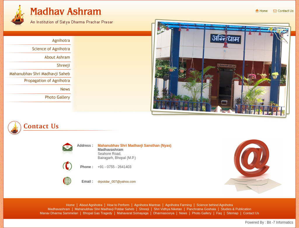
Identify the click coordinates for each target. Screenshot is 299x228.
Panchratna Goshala (201, 209)
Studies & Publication (236, 209)
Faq (219, 213)
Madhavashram (59, 209)
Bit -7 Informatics (280, 222)
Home (70, 205)
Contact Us (251, 213)
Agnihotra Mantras (147, 205)
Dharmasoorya (163, 213)
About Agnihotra (90, 205)
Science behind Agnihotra (215, 205)
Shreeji (144, 209)
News (183, 213)
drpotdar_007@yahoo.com (117, 181)
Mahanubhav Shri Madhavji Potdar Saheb (104, 209)
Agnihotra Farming (178, 205)
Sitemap (232, 213)
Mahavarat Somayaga (133, 213)
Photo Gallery (201, 213)
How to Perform (118, 205)
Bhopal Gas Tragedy (97, 213)
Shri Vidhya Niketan (168, 209)
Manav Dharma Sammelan (59, 213)
